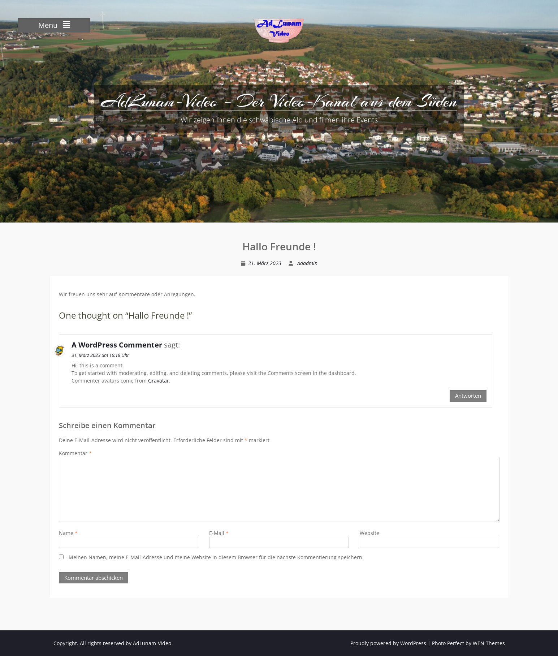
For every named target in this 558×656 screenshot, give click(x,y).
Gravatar (158, 380)
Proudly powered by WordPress (388, 643)
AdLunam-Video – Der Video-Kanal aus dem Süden (279, 101)
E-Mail (219, 533)
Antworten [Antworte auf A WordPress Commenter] (468, 395)
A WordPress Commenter (117, 345)
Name (68, 533)
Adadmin (307, 263)
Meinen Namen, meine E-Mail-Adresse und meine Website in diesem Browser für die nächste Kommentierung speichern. (216, 557)
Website (369, 533)
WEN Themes (489, 643)
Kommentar (75, 453)
